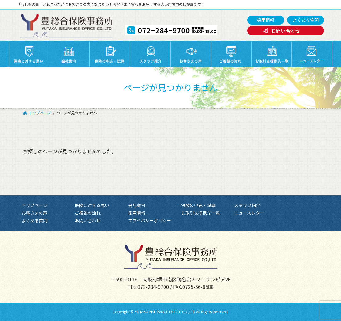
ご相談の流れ (88, 213)
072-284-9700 (153, 286)
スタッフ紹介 (247, 205)
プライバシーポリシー (149, 220)
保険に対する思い (92, 205)
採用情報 (265, 20)
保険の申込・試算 (198, 205)
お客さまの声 (34, 213)
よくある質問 (306, 20)
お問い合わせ (285, 30)
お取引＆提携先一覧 (200, 213)
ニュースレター (249, 213)
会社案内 (136, 205)
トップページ (34, 205)
